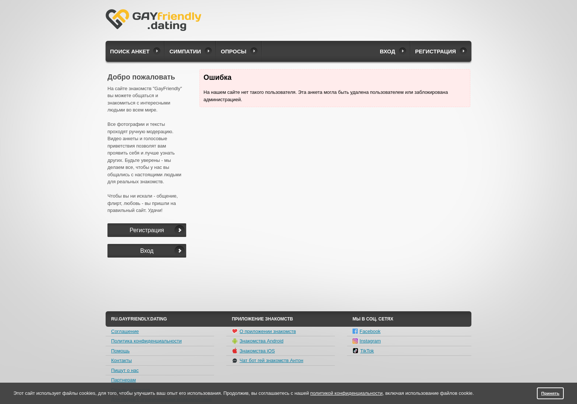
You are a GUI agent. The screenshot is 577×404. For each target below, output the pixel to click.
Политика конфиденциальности (146, 341)
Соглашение (125, 331)
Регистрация (435, 51)
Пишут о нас (125, 370)
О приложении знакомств (264, 331)
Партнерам (123, 380)
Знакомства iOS (253, 351)
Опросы (233, 51)
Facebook (366, 331)
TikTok (363, 351)
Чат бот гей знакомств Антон (267, 361)
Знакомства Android (257, 341)
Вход (387, 51)
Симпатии (185, 51)
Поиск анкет (129, 51)
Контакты (121, 360)
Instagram (367, 341)
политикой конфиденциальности (346, 393)
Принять (550, 393)
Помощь (120, 351)
